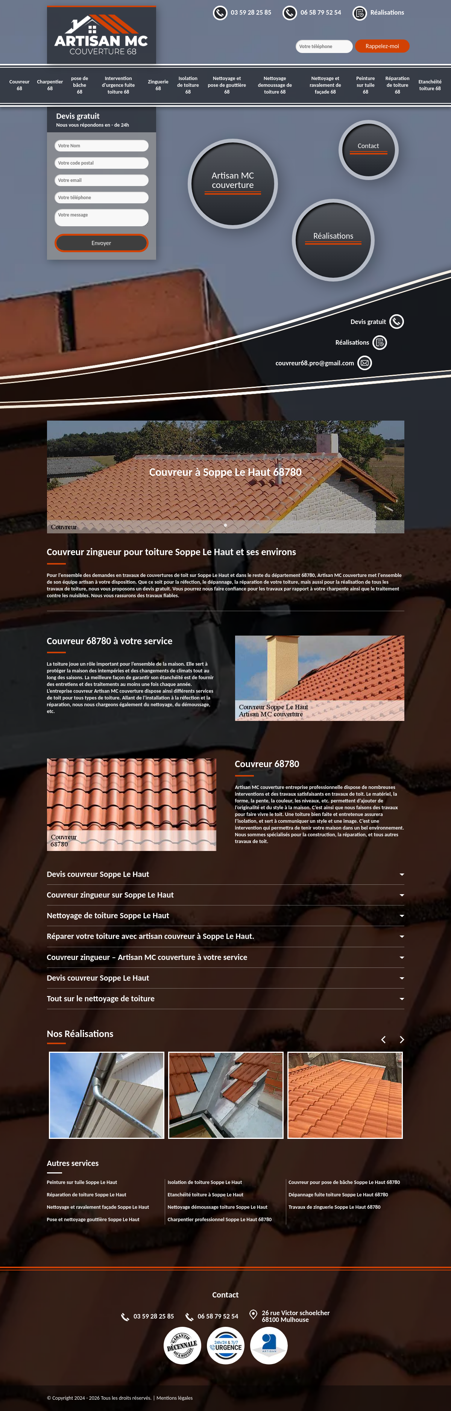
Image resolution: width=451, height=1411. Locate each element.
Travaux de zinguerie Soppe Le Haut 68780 (334, 1207)
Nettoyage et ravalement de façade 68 (325, 85)
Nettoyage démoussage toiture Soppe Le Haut (217, 1207)
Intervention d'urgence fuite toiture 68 (118, 85)
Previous (383, 1039)
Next (402, 1039)
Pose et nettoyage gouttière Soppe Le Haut (93, 1219)
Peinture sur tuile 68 (365, 85)
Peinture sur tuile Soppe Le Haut (82, 1182)
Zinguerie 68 (158, 85)
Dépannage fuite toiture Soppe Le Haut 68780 (338, 1194)
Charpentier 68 (50, 85)
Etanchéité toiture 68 (430, 85)
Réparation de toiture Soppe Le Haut (86, 1194)
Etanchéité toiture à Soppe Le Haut (205, 1194)
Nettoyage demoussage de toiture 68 (275, 85)
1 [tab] (225, 529)
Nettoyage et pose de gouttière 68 (227, 85)
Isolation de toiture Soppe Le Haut (205, 1182)
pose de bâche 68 (79, 85)
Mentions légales (174, 1398)
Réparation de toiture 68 (398, 85)
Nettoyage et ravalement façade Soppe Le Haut (98, 1207)
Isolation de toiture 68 (188, 85)
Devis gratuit (377, 321)
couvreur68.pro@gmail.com (324, 363)
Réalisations (361, 342)
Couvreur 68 (19, 85)
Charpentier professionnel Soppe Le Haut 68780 (220, 1219)
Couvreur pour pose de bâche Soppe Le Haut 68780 (344, 1182)
